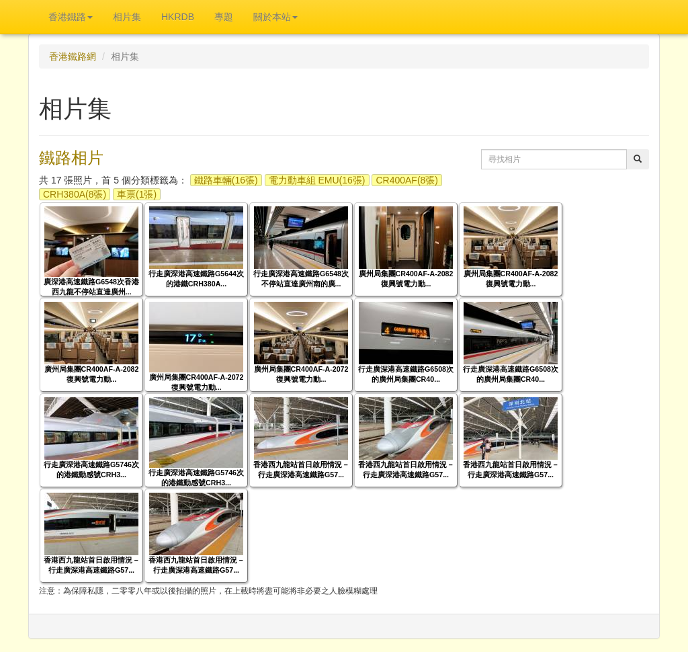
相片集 (127, 16)
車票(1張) (137, 194)
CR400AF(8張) (407, 180)
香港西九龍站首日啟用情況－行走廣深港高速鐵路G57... (301, 469)
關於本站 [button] (275, 16)
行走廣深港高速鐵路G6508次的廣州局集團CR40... (406, 374)
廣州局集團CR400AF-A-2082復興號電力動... (406, 279)
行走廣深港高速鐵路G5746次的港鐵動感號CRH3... (91, 469)
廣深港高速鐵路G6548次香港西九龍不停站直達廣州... (91, 287)
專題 (223, 16)
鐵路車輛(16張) (226, 180)
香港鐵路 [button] (70, 16)
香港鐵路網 (72, 56)
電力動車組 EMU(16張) (317, 180)
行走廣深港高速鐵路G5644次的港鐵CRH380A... (196, 279)
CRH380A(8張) (74, 194)
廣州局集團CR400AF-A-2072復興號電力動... (196, 382)
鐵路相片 (71, 158)
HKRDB (177, 16)
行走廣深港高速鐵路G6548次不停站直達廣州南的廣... (301, 279)
